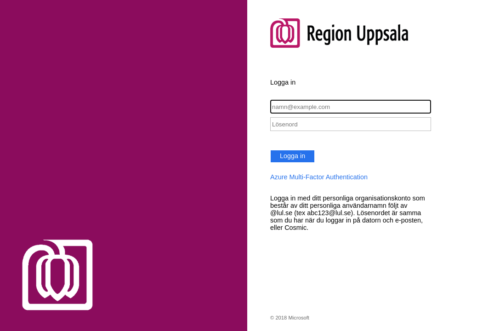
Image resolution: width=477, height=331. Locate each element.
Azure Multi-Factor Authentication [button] (319, 177)
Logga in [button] (292, 156)
